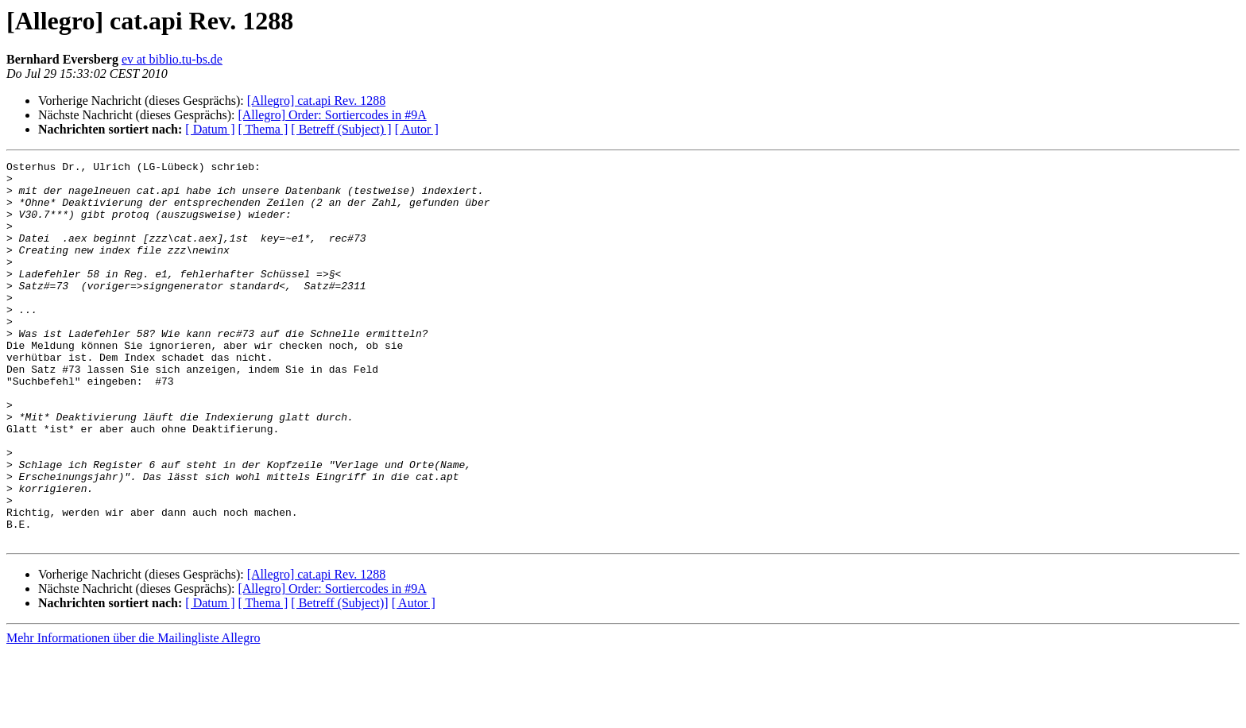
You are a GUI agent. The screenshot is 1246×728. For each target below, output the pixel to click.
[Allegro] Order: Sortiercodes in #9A (332, 115)
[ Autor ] (417, 129)
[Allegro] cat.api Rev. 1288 (316, 100)
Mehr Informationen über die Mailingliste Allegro (133, 714)
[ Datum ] (209, 129)
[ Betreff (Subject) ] (341, 129)
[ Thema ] (263, 129)
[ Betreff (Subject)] (339, 679)
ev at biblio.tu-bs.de (172, 59)
